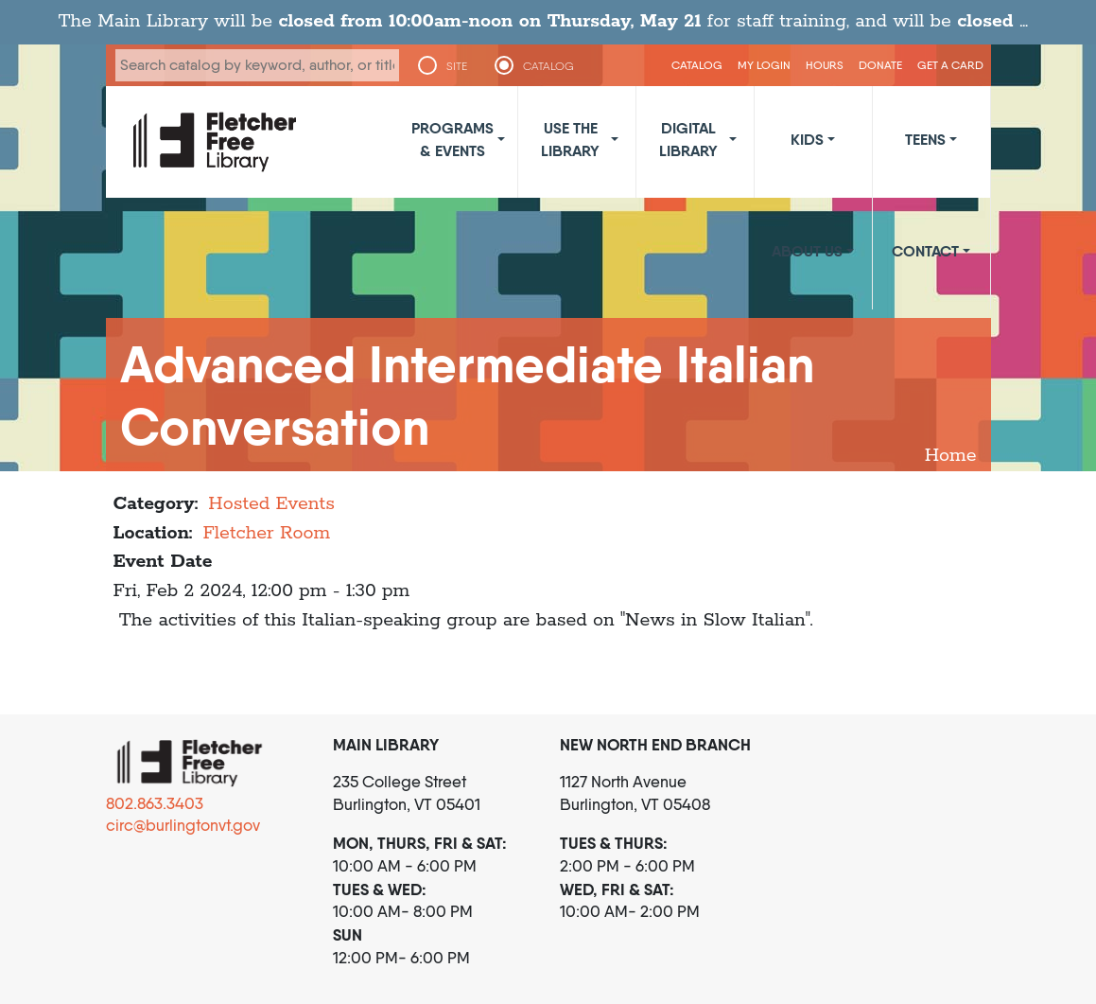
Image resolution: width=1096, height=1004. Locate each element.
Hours (825, 65)
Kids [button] (807, 139)
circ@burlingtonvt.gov (183, 825)
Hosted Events (271, 504)
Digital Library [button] (688, 139)
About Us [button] (807, 250)
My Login (764, 65)
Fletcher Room (266, 533)
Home (951, 455)
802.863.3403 (154, 803)
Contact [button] (925, 250)
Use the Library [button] (570, 139)
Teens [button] (925, 139)
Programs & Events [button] (452, 139)
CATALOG (548, 66)
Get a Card (950, 65)
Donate (880, 65)
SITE (456, 66)
